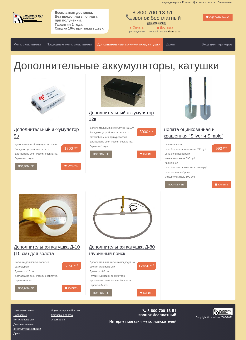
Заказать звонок (156, 22)
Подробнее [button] (26, 166)
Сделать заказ (217, 17)
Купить (71, 166)
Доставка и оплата (204, 2)
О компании (225, 2)
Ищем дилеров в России (176, 2)
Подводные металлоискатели (69, 44)
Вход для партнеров (217, 44)
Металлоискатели (27, 44)
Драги (170, 44)
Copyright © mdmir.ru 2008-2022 (214, 317)
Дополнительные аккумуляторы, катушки (128, 44)
